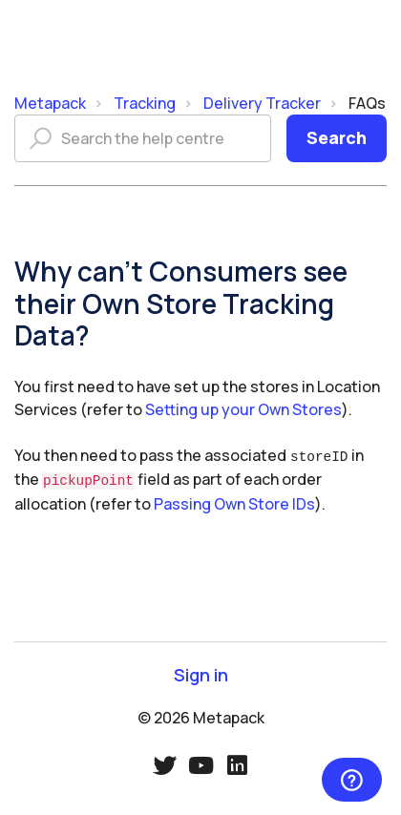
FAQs (367, 103)
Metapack (50, 103)
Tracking (145, 103)
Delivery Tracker (262, 103)
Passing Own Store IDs (234, 501)
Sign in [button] (201, 672)
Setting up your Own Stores (243, 409)
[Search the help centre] (142, 138)
